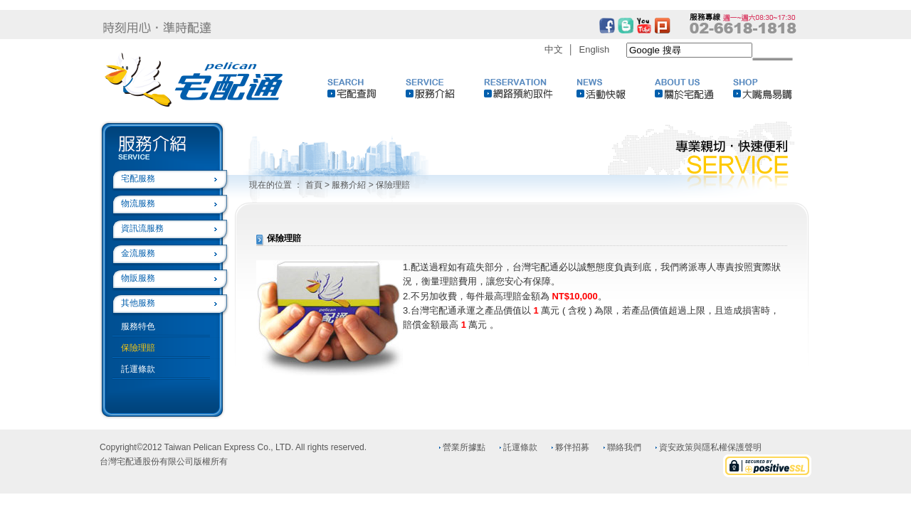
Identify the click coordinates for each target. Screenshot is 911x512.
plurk (662, 25)
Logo (194, 80)
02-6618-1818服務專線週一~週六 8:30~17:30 (743, 24)
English (594, 49)
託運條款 (138, 369)
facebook (607, 25)
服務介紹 (445, 89)
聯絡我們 (624, 447)
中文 (553, 49)
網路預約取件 (523, 89)
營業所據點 (464, 447)
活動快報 (615, 89)
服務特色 (138, 326)
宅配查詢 (366, 89)
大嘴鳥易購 (772, 89)
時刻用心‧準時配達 (157, 27)
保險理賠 (138, 348)
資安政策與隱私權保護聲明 (710, 447)
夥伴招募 (572, 447)
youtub (644, 25)
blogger (625, 25)
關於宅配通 (694, 89)
